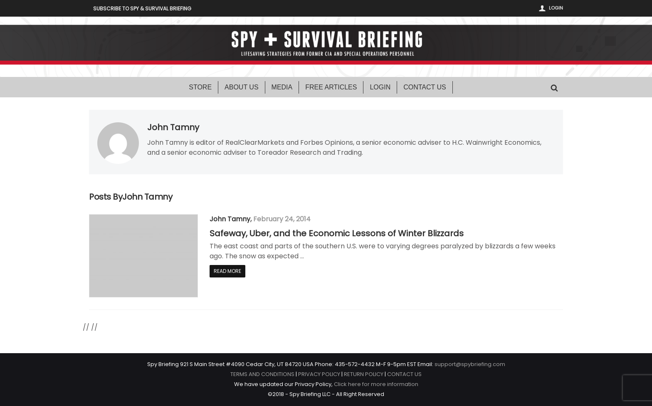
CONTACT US (404, 374)
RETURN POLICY (363, 374)
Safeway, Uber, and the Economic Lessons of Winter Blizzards (337, 233)
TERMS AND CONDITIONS (262, 374)
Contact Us (424, 87)
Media (282, 87)
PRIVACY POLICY (319, 374)
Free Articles (331, 87)
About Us (242, 87)
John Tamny (173, 127)
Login (556, 8)
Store (200, 87)
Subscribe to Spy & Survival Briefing (142, 8)
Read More (227, 271)
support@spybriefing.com (470, 364)
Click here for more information (376, 384)
